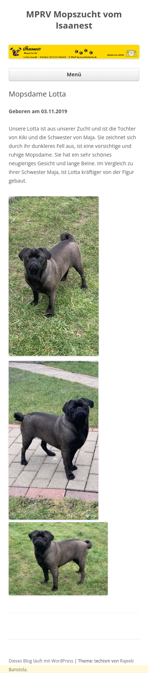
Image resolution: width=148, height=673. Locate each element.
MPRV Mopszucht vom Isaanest (74, 20)
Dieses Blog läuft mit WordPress (41, 661)
